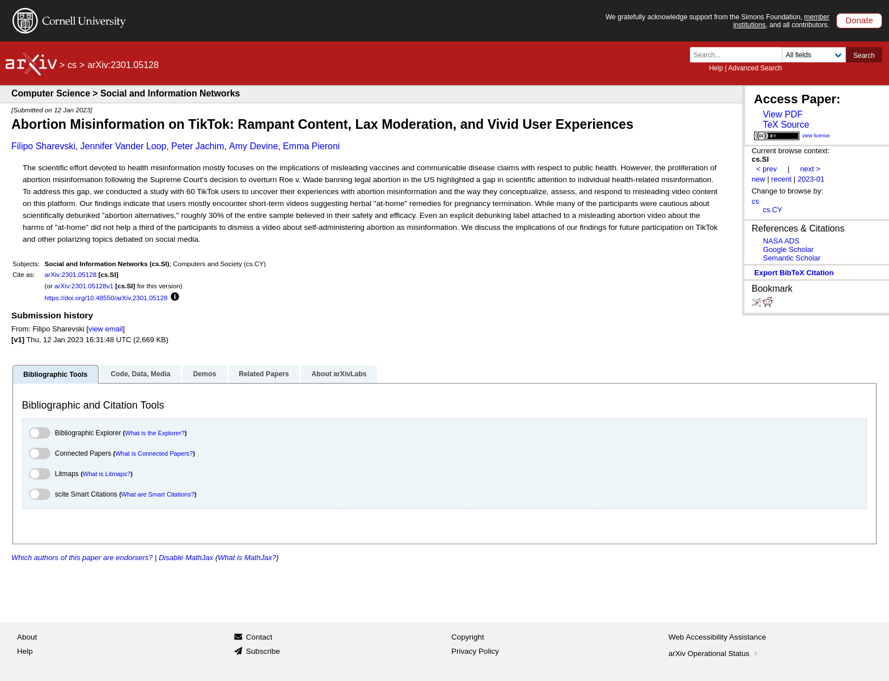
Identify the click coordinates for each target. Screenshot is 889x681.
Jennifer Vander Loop (124, 146)
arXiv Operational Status (714, 653)
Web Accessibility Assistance (717, 637)
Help (716, 68)
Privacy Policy (475, 651)
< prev (766, 169)
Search (864, 56)
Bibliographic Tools (55, 375)
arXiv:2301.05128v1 (83, 285)
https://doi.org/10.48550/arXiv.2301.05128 (106, 297)
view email (105, 329)
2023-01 (811, 179)
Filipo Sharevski (43, 146)
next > (810, 169)
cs (72, 65)
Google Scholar (788, 249)
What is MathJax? (247, 557)
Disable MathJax (186, 557)
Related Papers (264, 374)
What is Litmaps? (106, 473)
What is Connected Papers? (154, 453)
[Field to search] (814, 54)
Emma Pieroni (311, 146)
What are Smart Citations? (157, 494)
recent (781, 179)
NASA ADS (781, 241)
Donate (859, 20)
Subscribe (263, 651)
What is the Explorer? (155, 433)
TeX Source (786, 124)
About (27, 637)
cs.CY (772, 209)
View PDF (782, 114)
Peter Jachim (197, 146)
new (758, 179)
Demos (204, 374)
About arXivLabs (338, 374)
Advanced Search (755, 68)
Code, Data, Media (140, 374)
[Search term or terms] (739, 54)
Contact (259, 637)
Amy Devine (253, 146)
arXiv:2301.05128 (71, 274)
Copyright (467, 637)
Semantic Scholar (792, 258)
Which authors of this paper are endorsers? (82, 557)
